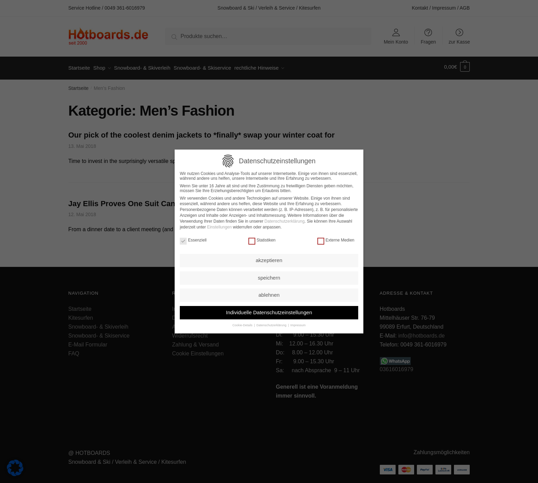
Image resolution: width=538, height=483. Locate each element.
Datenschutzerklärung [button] (271, 324)
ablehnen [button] (269, 293)
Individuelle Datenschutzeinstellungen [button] (269, 311)
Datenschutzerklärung (285, 219)
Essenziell (193, 238)
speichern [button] (269, 276)
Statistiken (262, 238)
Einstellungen (219, 225)
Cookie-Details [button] (242, 324)
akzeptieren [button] (269, 259)
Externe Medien (335, 238)
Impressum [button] (298, 324)
